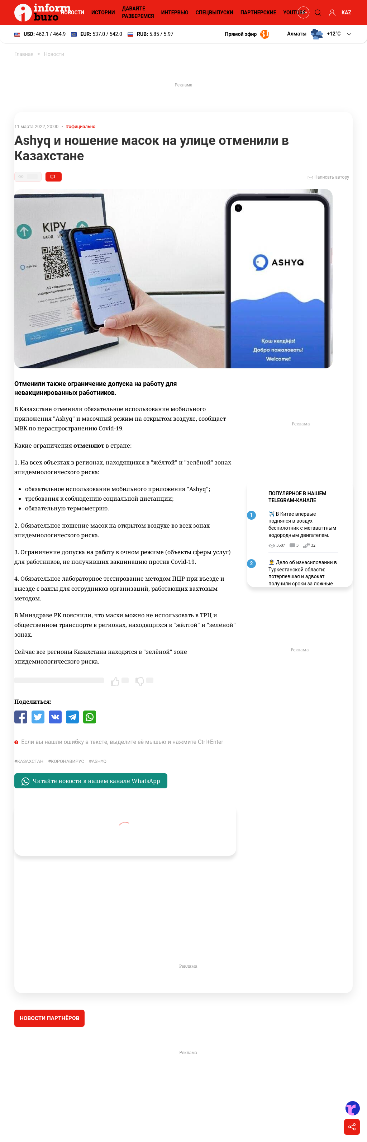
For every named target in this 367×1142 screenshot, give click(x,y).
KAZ (346, 12)
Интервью (175, 12)
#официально (80, 126)
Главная (23, 54)
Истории (103, 12)
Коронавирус (67, 761)
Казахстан (30, 761)
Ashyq (99, 761)
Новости (72, 12)
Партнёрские (258, 12)
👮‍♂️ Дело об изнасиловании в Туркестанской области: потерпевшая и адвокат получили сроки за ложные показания (302, 576)
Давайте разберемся (138, 12)
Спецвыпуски (214, 12)
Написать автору (328, 177)
